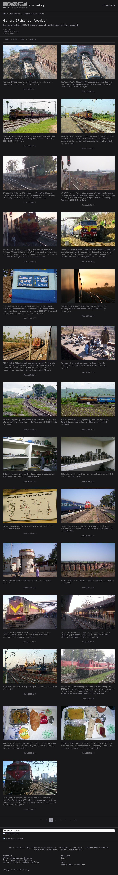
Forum (63, 860)
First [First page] (22, 39)
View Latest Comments (14, 839)
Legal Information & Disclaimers (73, 864)
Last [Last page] (15, 39)
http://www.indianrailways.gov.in (97, 847)
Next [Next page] (7, 39)
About (63, 862)
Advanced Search (12, 834)
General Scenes (14, 14)
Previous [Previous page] (32, 39)
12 (76, 820)
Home (63, 858)
